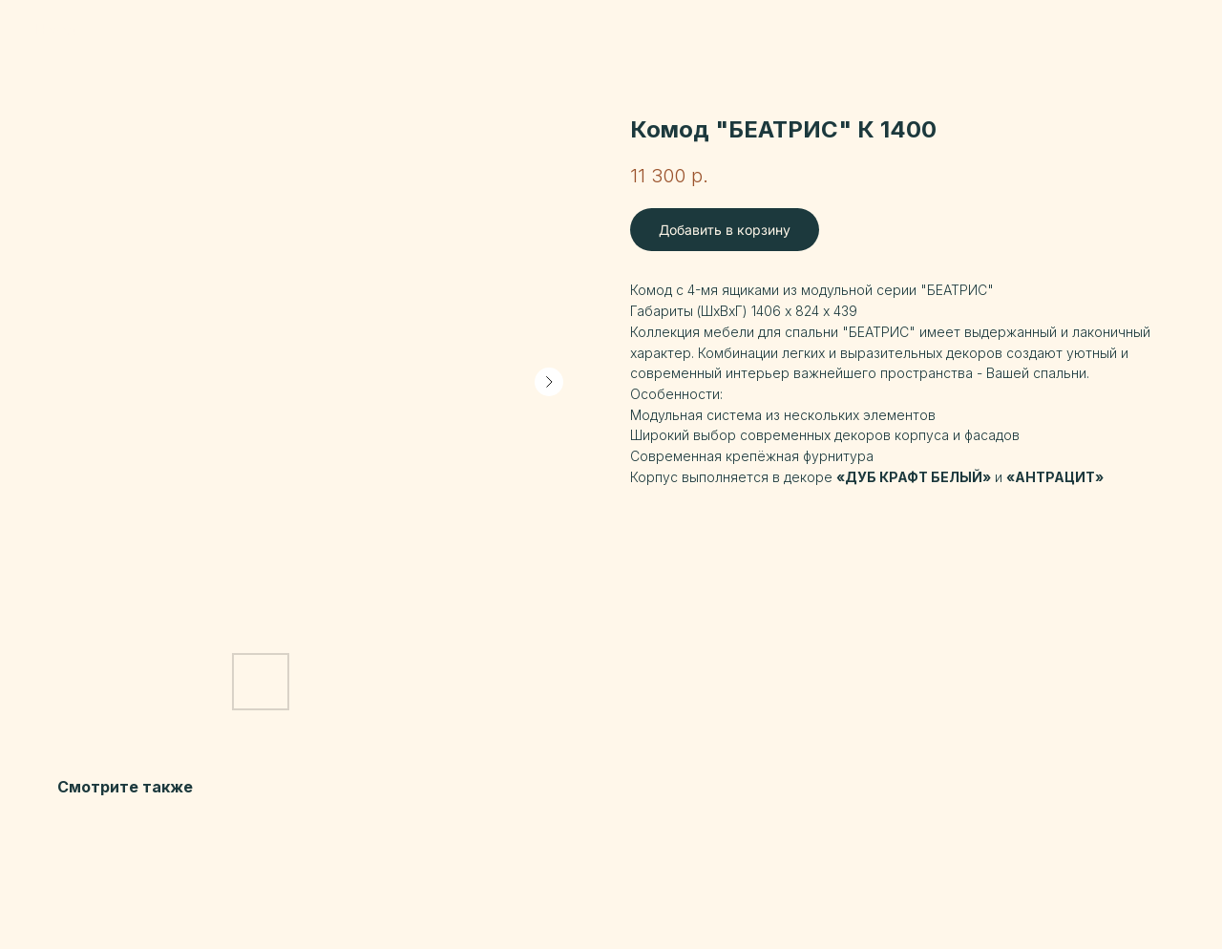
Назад (56, 29)
